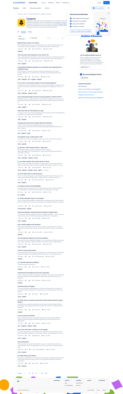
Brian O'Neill (37, 104)
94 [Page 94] (35, 373)
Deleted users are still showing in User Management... (91, 97)
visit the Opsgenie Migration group (63, 24)
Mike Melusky (37, 155)
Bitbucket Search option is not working (28, 43)
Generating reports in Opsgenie (26, 286)
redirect (40, 170)
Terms (98, 390)
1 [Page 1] (24, 373)
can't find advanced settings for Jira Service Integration (33, 238)
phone (35, 93)
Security (104, 390)
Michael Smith (37, 192)
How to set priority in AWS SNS (26, 315)
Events (58, 2)
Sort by (19, 36)
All (18, 31)
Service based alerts (23, 342)
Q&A (25, 8)
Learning (50, 2)
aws (19, 326)
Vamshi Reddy (37, 49)
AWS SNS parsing (82, 86)
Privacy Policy (91, 390)
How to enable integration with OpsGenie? (29, 224)
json (29, 79)
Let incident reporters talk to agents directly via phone (34, 161)
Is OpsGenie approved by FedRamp (29, 262)
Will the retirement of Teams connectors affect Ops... (91, 92)
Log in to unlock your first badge (80, 31)
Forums (43, 2)
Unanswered (33, 38)
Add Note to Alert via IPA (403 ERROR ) (30, 186)
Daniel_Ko (36, 266)
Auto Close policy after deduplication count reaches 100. (33, 55)
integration (24, 79)
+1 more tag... (46, 170)
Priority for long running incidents (27, 250)
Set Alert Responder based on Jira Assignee (31, 198)
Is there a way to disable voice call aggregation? (89, 89)
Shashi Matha (37, 141)
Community (33, 2)
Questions (23, 31)
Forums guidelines (69, 385)
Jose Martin (37, 323)
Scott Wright (37, 218)
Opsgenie (43, 14)
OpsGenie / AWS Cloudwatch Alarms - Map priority (33, 147)
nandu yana (37, 309)
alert (19, 133)
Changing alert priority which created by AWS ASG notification (35, 123)
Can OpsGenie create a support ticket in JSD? (30, 137)
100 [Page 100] (42, 373)
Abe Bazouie (37, 130)
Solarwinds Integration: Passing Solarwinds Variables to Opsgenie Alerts (38, 212)
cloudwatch (24, 158)
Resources (78, 385)
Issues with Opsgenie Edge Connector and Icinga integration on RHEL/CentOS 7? (40, 97)
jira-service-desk (22, 208)
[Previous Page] (20, 373)
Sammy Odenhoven (39, 179)
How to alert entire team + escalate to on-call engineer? (33, 329)
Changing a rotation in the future (86, 94)
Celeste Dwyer (37, 244)
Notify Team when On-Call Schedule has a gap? (31, 110)
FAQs (66, 383)
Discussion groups (36, 8)
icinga (19, 107)
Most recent (22, 38)
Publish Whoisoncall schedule (27, 355)
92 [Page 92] (29, 373)
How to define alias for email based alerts (30, 174)
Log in (99, 2)
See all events (84, 77)
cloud (19, 63)
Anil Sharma (37, 280)
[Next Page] (46, 373)
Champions (66, 2)
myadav (36, 363)
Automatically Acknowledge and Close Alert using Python (33, 273)
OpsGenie (36, 76)
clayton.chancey (38, 206)
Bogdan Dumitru (38, 61)
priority (28, 133)
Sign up (106, 2)
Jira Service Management (33, 14)
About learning (79, 383)
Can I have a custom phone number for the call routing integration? (37, 83)
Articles (47, 8)
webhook (39, 79)
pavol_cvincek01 (38, 232)
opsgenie (20, 51)
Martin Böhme (37, 90)
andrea (36, 294)
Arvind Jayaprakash (39, 256)
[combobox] (55, 38)
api (18, 194)
